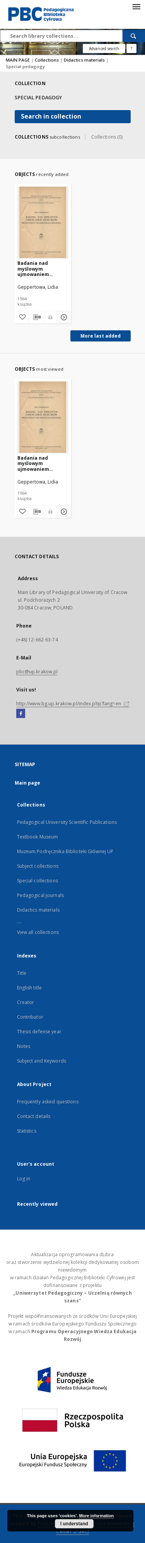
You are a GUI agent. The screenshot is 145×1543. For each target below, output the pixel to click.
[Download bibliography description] (36, 317)
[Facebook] (20, 713)
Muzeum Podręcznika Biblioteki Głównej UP (65, 851)
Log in (24, 1178)
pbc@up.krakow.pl (37, 671)
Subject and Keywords (41, 1061)
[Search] (134, 36)
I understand (74, 1523)
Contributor (30, 1017)
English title (29, 987)
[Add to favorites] (21, 317)
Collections (47, 60)
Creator (25, 1002)
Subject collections (37, 866)
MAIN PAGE (18, 60)
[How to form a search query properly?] (131, 48)
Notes (24, 1046)
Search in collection (51, 116)
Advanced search (104, 48)
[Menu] (136, 6)
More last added (100, 336)
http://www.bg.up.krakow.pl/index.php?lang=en (73, 703)
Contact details (34, 1116)
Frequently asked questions (47, 1101)
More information (96, 1515)
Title (22, 973)
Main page (28, 783)
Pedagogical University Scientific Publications (67, 822)
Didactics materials (85, 60)
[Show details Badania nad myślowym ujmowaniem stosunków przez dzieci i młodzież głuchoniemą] (63, 317)
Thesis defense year (39, 1031)
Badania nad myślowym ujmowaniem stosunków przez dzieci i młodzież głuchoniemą (38, 268)
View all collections (38, 932)
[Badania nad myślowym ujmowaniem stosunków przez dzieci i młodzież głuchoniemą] (43, 222)
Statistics (26, 1131)
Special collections (37, 880)
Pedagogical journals (40, 895)
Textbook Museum (37, 836)
